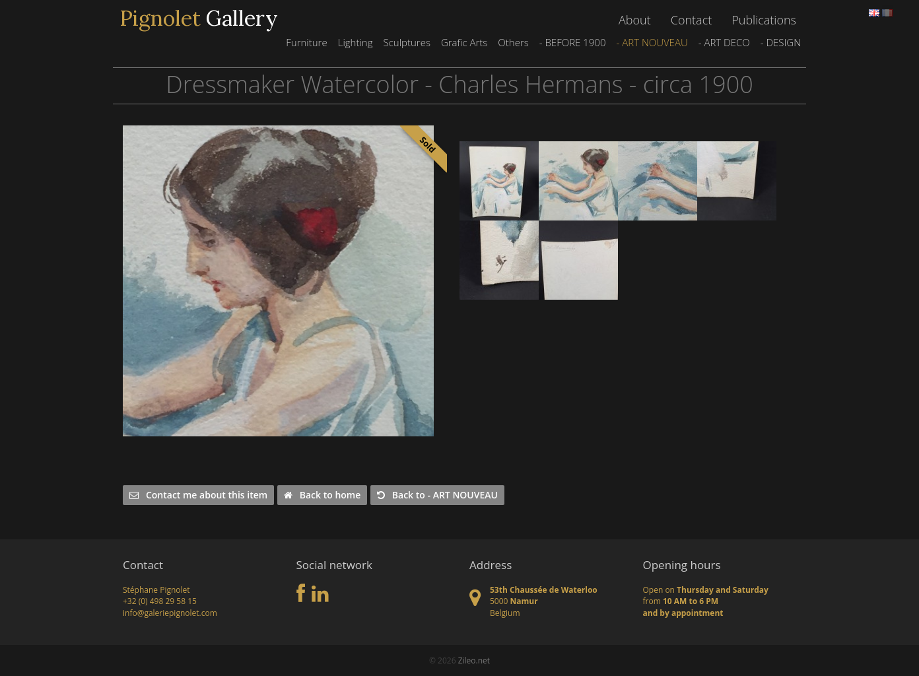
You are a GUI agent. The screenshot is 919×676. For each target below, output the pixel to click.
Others (513, 42)
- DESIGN (781, 42)
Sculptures (406, 42)
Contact (691, 20)
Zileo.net (474, 660)
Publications (764, 20)
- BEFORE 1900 (572, 42)
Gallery (198, 18)
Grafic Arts (464, 42)
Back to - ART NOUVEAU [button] (437, 495)
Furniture (306, 42)
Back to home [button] (322, 495)
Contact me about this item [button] (198, 495)
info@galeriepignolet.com (170, 613)
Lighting (355, 42)
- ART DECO (724, 42)
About (635, 20)
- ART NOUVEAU (651, 42)
